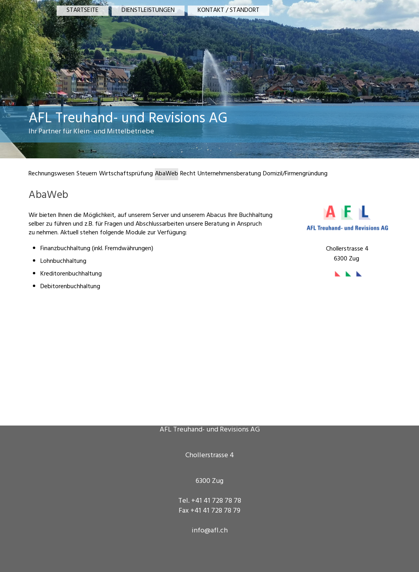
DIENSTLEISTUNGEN (148, 11)
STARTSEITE (83, 11)
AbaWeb (166, 174)
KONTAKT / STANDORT (228, 11)
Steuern (86, 174)
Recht (188, 174)
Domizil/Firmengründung (295, 174)
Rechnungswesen (51, 174)
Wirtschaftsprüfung (126, 174)
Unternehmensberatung (229, 174)
